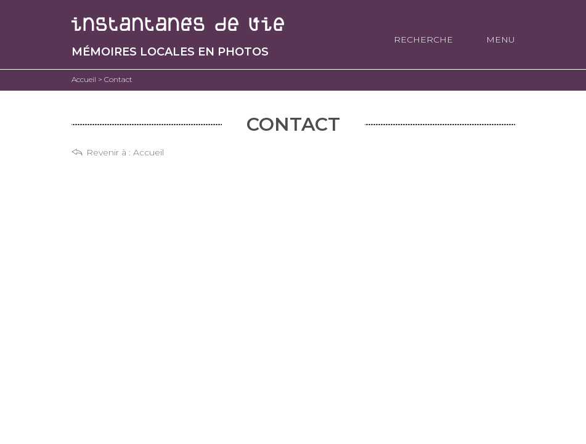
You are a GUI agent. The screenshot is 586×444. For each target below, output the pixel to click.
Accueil (148, 152)
